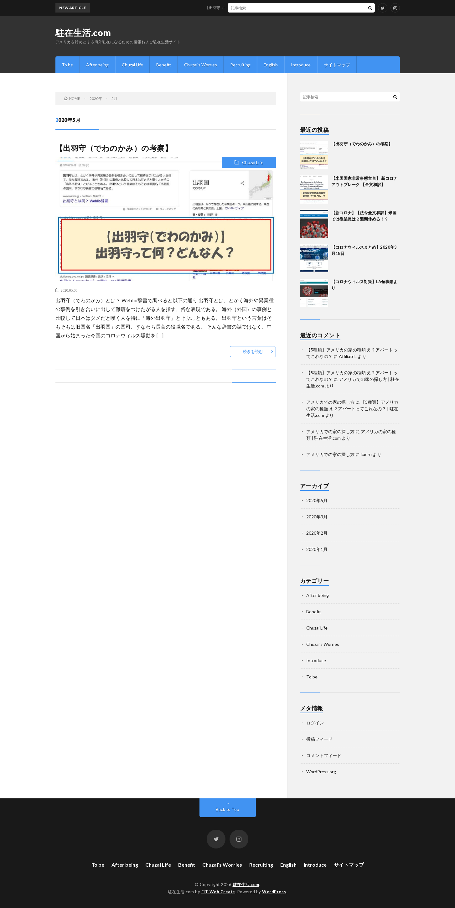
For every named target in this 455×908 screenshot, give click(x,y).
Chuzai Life (132, 64)
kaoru (366, 454)
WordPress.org (321, 771)
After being (97, 64)
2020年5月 (317, 500)
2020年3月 (317, 516)
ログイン (315, 722)
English (271, 64)
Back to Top (227, 809)
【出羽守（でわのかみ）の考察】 (238, 7)
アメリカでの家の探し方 (330, 402)
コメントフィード (323, 755)
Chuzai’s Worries (200, 64)
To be (67, 64)
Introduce (301, 64)
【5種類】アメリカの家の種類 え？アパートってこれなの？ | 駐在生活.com (352, 408)
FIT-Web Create (218, 891)
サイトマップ (337, 64)
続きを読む (253, 351)
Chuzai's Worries (322, 644)
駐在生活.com (83, 32)
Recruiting (240, 64)
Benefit (163, 64)
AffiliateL (348, 356)
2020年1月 (317, 549)
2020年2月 (317, 533)
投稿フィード (319, 739)
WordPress (274, 891)
